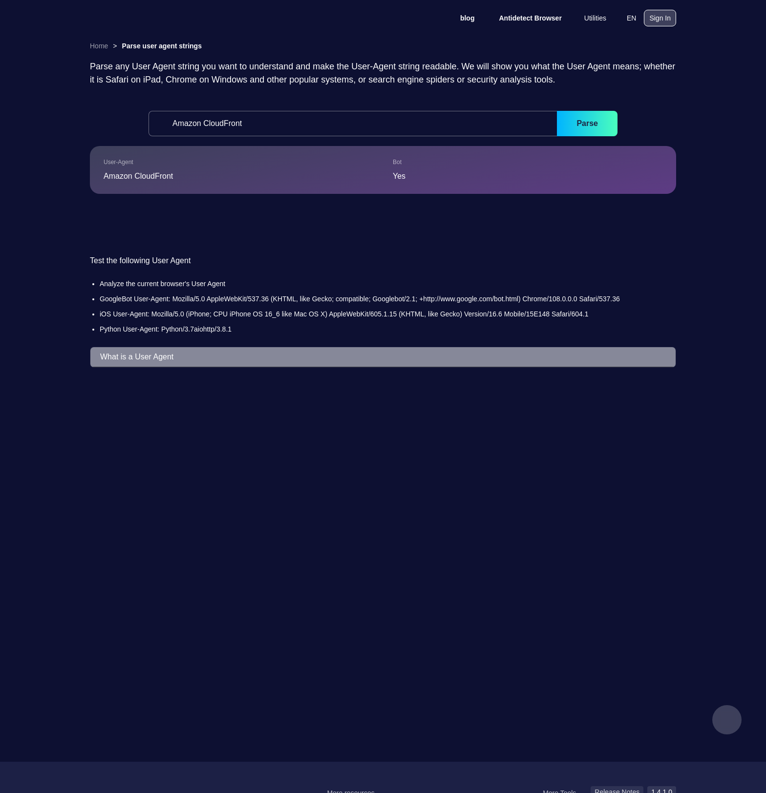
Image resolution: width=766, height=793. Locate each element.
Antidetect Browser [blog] (523, 18)
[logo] (139, 18)
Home (99, 46)
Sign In (660, 18)
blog (461, 18)
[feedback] (727, 719)
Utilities (589, 18)
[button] (383, 357)
